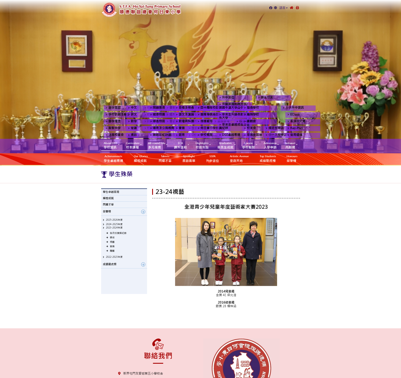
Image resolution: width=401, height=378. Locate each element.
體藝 (112, 250)
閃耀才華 (165, 158)
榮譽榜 (292, 158)
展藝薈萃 (188, 158)
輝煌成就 (141, 158)
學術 (112, 237)
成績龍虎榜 (268, 158)
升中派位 (212, 158)
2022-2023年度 (114, 256)
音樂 (112, 246)
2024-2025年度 (114, 224)
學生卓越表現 (113, 158)
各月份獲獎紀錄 (118, 233)
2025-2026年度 (114, 219)
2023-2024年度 (114, 227)
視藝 (112, 241)
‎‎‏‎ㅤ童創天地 (239, 158)
